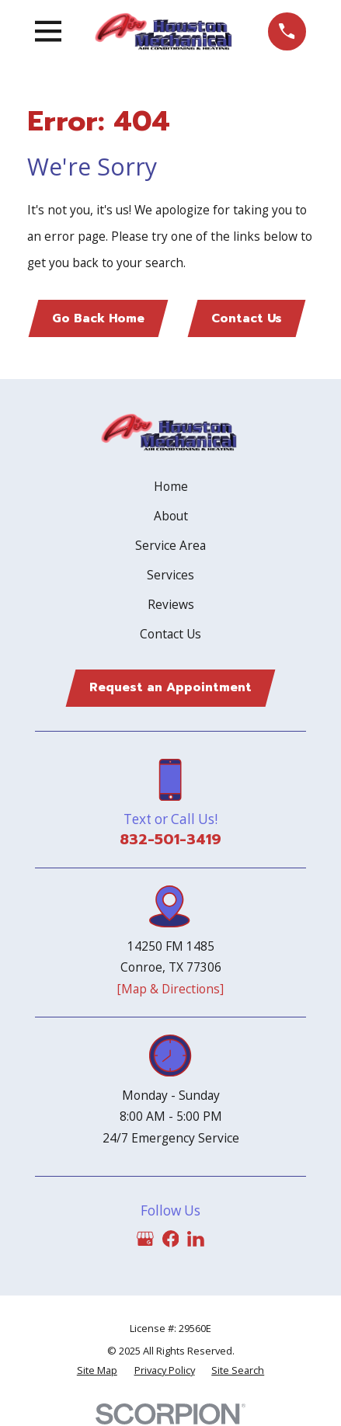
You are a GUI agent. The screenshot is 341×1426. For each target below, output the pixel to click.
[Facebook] (170, 1238)
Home (171, 486)
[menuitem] (97, 1370)
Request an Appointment (170, 687)
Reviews (171, 604)
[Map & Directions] (170, 988)
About (171, 515)
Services (170, 574)
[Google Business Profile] (145, 1238)
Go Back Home (98, 318)
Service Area (170, 545)
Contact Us (246, 318)
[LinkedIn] (195, 1238)
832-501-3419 (170, 839)
